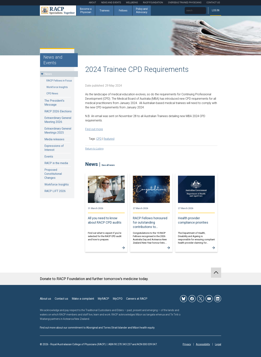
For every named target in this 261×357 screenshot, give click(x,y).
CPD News (52, 93)
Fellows (123, 10)
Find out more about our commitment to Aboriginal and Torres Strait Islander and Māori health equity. (97, 327)
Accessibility (203, 344)
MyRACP (103, 298)
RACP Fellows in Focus (59, 80)
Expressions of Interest (54, 148)
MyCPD (118, 298)
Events (48, 156)
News (48, 74)
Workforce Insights (57, 87)
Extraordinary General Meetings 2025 (57, 130)
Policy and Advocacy (142, 10)
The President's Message (54, 102)
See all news (108, 165)
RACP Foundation (153, 2)
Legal (218, 344)
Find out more (94, 129)
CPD (99, 138)
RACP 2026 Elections (58, 111)
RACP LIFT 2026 (55, 191)
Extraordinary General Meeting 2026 (57, 120)
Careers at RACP (136, 298)
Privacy (187, 344)
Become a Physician (86, 10)
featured (109, 138)
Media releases (54, 139)
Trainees (104, 10)
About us (45, 298)
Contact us (61, 298)
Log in (215, 10)
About (92, 2)
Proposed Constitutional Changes (53, 174)
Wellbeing (132, 2)
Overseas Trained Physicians (184, 2)
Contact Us (213, 2)
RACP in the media (56, 163)
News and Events (111, 2)
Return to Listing (94, 148)
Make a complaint (83, 298)
